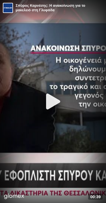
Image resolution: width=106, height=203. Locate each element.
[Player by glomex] (14, 197)
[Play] (53, 101)
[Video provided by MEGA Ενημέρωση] (8, 8)
